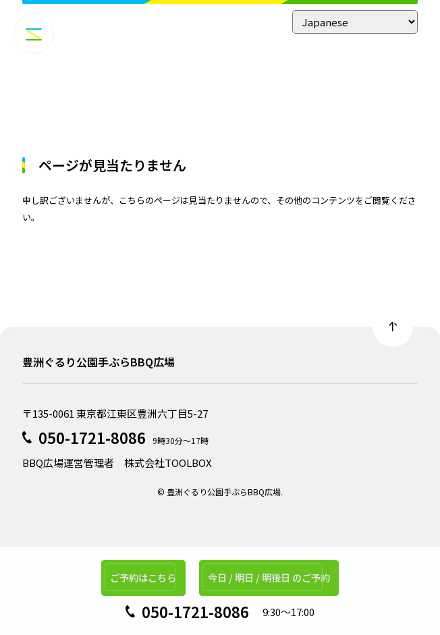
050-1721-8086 (92, 437)
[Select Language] (355, 22)
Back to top (393, 326)
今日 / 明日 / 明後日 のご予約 (272, 575)
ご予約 (138, 575)
